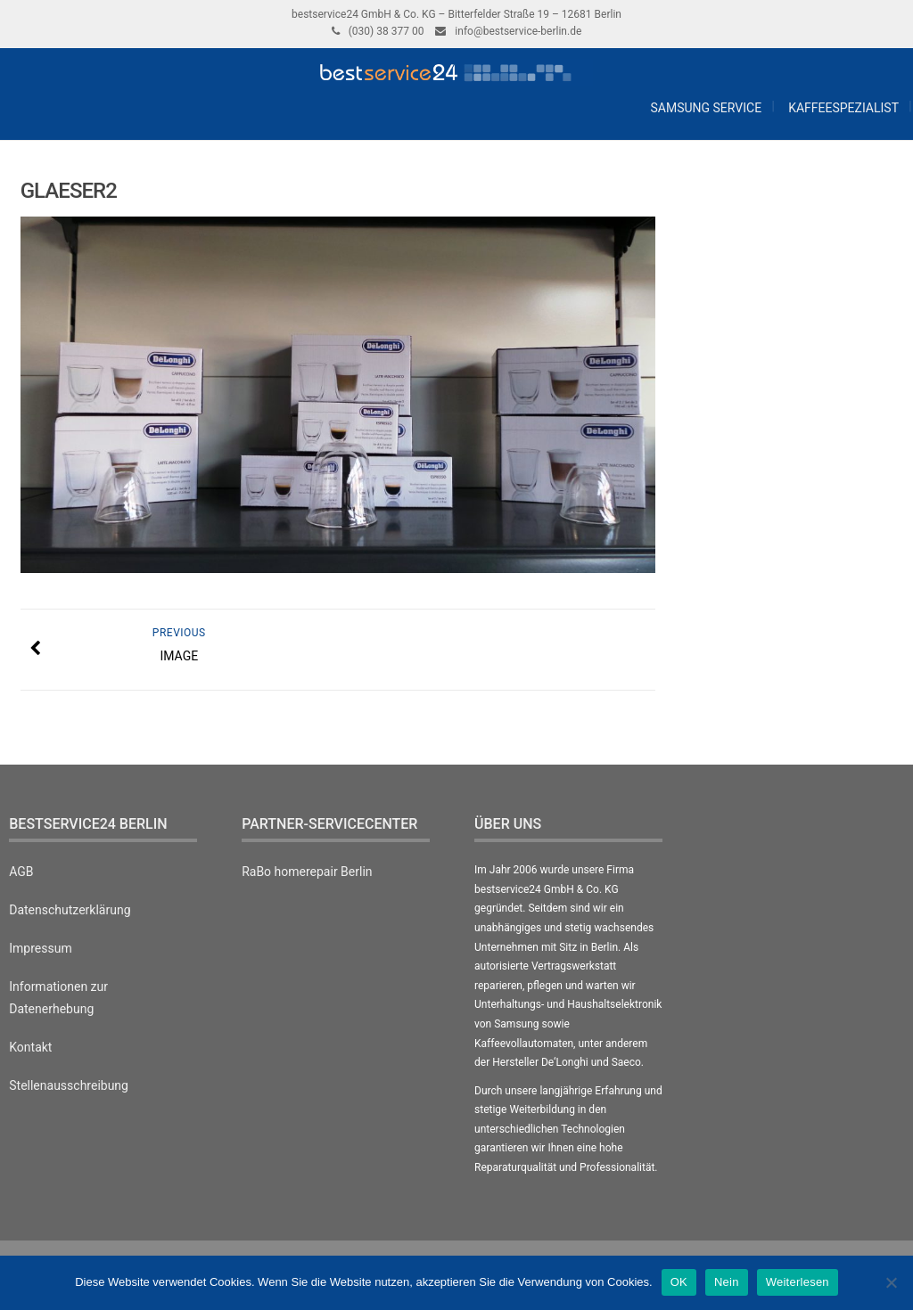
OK (678, 1282)
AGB (21, 871)
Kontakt (30, 1047)
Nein (726, 1282)
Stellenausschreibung (68, 1085)
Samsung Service (704, 108)
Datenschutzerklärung (69, 910)
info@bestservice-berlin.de (518, 31)
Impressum (40, 948)
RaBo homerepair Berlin (307, 871)
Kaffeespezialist (843, 108)
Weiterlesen (797, 1282)
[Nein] (891, 1282)
